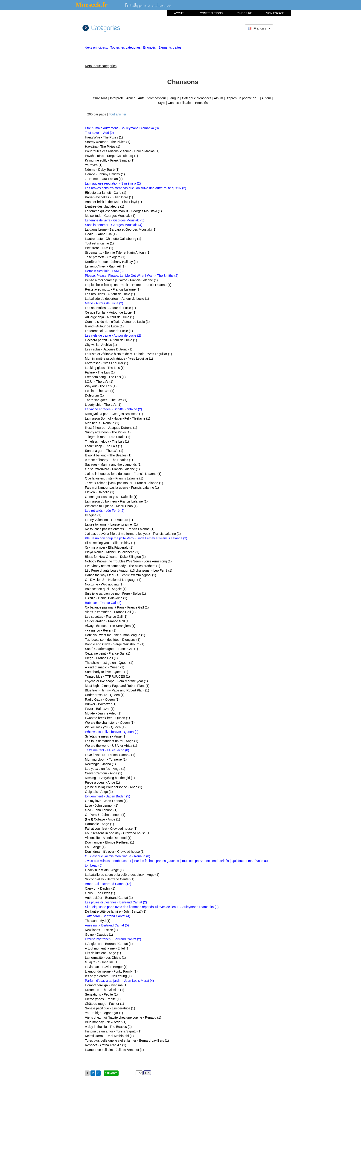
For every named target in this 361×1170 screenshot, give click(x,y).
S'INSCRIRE (244, 13)
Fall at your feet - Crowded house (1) (111, 828)
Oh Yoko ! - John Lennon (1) (105, 815)
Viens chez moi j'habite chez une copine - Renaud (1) (123, 1017)
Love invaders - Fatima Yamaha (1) (110, 755)
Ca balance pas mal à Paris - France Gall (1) (117, 607)
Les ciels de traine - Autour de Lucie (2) (113, 335)
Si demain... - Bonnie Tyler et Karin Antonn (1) (118, 252)
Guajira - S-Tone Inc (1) (102, 962)
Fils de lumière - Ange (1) (103, 953)
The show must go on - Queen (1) (109, 662)
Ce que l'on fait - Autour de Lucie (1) (111, 312)
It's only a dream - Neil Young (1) (108, 976)
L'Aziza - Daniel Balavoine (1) (106, 598)
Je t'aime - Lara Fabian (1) (104, 179)
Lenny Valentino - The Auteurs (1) (109, 520)
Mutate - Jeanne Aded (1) (103, 713)
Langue (174, 98)
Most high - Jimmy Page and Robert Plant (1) (117, 686)
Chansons (100, 98)
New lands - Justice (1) (101, 930)
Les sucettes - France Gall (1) (106, 616)
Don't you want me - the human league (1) (115, 635)
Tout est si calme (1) (99, 243)
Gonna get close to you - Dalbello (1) (111, 497)
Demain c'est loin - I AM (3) (104, 271)
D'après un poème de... (242, 98)
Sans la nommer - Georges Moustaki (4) (113, 225)
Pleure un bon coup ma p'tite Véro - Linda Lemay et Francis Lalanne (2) (136, 538)
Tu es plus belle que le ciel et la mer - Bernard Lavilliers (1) (127, 1040)
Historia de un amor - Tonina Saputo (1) (113, 1031)
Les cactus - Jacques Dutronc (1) (108, 349)
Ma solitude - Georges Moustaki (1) (110, 216)
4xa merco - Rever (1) (100, 630)
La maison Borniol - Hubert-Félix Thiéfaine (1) (117, 418)
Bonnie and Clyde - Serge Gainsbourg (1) (114, 644)
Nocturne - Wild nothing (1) (104, 584)
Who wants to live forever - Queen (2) (112, 732)
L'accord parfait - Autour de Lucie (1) (111, 340)
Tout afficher (117, 114)
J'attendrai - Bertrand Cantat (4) (107, 916)
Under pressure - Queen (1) (105, 695)
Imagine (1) (93, 515)
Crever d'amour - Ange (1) (103, 773)
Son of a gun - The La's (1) (104, 451)
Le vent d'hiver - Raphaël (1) (105, 266)
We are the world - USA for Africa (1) (111, 745)
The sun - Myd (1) (97, 921)
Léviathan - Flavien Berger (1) (106, 967)
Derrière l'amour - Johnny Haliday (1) (111, 262)
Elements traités (169, 47)
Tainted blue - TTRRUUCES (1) (107, 676)
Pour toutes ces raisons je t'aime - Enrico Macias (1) (122, 151)
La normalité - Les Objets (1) (105, 957)
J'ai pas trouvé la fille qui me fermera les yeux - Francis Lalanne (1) (133, 533)
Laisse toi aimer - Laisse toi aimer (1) (111, 524)
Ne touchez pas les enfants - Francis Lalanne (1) (119, 529)
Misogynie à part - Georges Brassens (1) (114, 414)
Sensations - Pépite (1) (101, 994)
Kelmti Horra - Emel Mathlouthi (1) (109, 1036)
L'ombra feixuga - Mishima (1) (106, 985)
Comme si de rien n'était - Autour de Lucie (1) (117, 321)
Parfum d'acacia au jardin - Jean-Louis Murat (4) (119, 980)
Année (130, 98)
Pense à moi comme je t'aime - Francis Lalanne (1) (121, 280)
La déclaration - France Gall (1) (107, 621)
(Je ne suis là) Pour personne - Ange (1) (113, 787)
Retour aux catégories (100, 66)
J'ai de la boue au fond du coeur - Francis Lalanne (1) (123, 474)
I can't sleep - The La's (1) (103, 446)
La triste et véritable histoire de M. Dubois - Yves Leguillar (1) (128, 354)
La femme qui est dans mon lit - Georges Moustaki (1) (123, 211)
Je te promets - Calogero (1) (105, 257)
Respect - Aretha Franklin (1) (105, 1045)
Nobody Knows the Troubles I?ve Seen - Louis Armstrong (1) (128, 561)
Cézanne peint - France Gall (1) (107, 653)
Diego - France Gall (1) (101, 658)
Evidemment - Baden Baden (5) (107, 796)
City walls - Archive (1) (101, 345)
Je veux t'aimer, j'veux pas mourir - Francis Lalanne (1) (124, 483)
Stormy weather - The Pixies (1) (107, 142)
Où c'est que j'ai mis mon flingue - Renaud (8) (117, 856)
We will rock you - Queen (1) (105, 727)
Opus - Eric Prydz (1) (100, 893)
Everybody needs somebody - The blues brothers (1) (122, 566)
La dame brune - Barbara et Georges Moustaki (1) (121, 229)
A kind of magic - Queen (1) (104, 667)
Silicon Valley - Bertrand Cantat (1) (109, 879)
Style (161, 103)
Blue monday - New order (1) (105, 1022)
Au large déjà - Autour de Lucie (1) (109, 317)
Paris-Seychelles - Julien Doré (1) (109, 197)
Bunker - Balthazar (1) (100, 704)
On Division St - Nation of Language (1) (113, 580)
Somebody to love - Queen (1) (106, 672)
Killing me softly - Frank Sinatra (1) (109, 160)
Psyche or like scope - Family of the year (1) (116, 681)
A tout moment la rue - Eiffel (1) (107, 948)
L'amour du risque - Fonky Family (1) (111, 971)
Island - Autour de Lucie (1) (104, 326)
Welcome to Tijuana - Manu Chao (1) (111, 506)
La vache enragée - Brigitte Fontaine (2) (113, 409)
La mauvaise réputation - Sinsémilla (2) (113, 183)
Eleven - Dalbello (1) (99, 492)
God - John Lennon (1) (101, 810)
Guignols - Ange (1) (99, 792)
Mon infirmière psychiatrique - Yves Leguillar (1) (119, 358)
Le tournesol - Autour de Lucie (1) (109, 331)
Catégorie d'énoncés (196, 98)
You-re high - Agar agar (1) (104, 1013)
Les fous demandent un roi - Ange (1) (111, 741)
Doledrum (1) (94, 395)
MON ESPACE (275, 13)
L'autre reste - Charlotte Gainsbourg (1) (113, 239)
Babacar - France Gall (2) (103, 603)
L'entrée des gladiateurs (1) (104, 206)
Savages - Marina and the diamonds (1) (113, 464)
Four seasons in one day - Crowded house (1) (118, 833)
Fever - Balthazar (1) (99, 709)
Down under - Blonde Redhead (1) (109, 842)
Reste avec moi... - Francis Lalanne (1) (112, 289)
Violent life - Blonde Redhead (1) (108, 838)
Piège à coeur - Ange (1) (102, 782)
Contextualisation (180, 103)
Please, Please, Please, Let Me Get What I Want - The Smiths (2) (131, 275)
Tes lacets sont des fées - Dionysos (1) (112, 639)
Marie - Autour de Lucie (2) (104, 303)
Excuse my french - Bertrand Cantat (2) (113, 939)
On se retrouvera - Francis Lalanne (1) (112, 469)
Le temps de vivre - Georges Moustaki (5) (114, 220)
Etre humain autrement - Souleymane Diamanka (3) (122, 128)
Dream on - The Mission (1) (104, 990)
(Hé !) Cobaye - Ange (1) (102, 819)
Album (218, 98)
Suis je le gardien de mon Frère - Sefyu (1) (115, 593)
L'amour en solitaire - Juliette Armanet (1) (114, 1050)
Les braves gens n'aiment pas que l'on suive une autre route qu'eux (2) (135, 188)
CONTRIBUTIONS (211, 13)
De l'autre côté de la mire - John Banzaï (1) (115, 911)
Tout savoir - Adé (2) (99, 133)
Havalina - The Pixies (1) (102, 146)
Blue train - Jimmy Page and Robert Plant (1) (117, 690)
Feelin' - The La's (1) (99, 391)
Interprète (117, 98)
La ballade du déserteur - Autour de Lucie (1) (117, 298)
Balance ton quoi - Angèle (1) (106, 589)
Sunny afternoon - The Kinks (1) (108, 432)
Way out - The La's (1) (100, 386)
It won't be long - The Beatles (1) (108, 455)
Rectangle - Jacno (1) (100, 764)
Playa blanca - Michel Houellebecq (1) (112, 552)
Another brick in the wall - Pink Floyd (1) (113, 202)
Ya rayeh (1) (93, 165)
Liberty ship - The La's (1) (103, 404)
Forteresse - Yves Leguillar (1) (106, 363)
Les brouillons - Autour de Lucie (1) (110, 294)
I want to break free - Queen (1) (107, 718)
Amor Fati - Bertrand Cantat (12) (108, 884)
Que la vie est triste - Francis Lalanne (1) (114, 478)
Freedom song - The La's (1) (105, 377)
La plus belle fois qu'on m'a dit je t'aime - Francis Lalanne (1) (128, 285)
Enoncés (150, 47)
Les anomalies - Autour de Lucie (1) (110, 308)
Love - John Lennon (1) (101, 805)
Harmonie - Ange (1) (99, 824)
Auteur (266, 98)
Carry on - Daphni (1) (100, 888)
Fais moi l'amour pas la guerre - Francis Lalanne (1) (122, 487)
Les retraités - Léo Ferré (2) (104, 510)
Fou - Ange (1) (95, 847)
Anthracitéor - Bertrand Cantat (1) (109, 898)
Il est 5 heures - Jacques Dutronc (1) (111, 427)
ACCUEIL (180, 13)
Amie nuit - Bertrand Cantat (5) (107, 925)
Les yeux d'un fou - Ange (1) (105, 768)
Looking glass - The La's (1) (105, 368)
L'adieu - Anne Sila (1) (100, 234)
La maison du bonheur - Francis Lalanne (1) (116, 501)
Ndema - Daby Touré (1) (102, 169)
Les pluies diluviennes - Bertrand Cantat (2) (116, 902)
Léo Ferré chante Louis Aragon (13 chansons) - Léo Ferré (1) (128, 570)
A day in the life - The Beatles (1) (108, 1027)
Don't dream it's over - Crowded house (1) (115, 851)
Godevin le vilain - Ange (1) (104, 870)
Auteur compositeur (152, 98)
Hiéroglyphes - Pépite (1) (103, 999)
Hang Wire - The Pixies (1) (104, 137)
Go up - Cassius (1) (99, 934)
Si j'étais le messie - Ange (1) (105, 736)
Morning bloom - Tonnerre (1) (106, 759)
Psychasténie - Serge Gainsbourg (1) (111, 156)
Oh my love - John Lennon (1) (106, 801)
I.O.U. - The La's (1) (99, 381)
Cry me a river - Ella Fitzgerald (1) (109, 547)
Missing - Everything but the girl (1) (110, 778)
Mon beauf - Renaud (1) (102, 423)
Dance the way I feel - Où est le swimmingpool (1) (120, 575)
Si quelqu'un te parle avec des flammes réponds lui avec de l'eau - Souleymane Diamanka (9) (151, 907)
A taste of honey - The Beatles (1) (109, 460)
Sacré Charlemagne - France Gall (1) (111, 649)
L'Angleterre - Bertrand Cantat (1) (109, 944)
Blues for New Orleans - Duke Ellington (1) (115, 557)
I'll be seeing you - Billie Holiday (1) (110, 543)
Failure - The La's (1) (100, 372)
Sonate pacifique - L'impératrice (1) (110, 1008)
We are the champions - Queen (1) (109, 722)
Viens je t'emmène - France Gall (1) (110, 612)
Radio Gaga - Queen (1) (102, 699)
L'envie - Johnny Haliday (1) (105, 174)
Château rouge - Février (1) (104, 1003)
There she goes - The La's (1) (106, 400)
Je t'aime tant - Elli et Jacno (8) (107, 750)
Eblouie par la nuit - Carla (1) (105, 192)
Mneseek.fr (92, 4)
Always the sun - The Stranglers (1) (110, 626)
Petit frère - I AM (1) (99, 248)
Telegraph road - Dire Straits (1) (107, 437)
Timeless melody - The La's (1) (107, 441)
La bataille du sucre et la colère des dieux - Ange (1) (122, 874)
